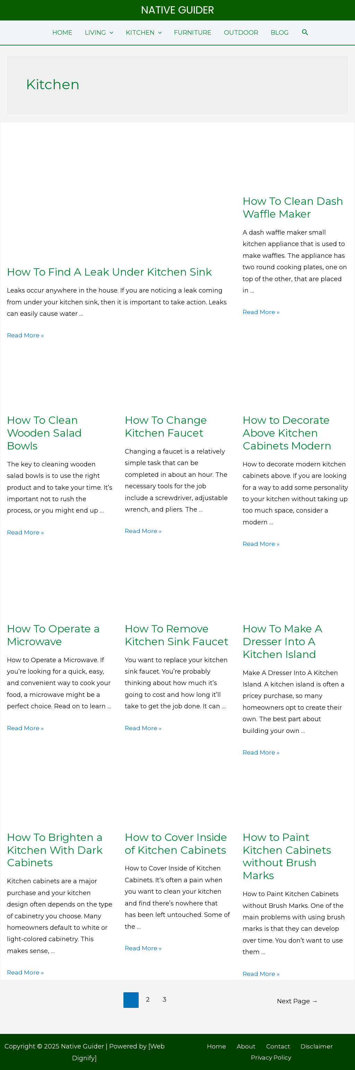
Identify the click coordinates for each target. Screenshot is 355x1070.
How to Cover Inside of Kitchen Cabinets (176, 844)
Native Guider (177, 10)
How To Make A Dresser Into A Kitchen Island (282, 641)
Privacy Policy (331, 1045)
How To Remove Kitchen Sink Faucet (176, 635)
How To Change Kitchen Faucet (166, 426)
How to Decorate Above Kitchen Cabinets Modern (287, 433)
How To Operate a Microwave (53, 635)
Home (197, 1045)
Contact (251, 1045)
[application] (109, 32)
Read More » (26, 335)
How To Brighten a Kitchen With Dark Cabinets (55, 850)
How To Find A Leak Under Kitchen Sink (109, 272)
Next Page (296, 999)
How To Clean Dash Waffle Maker (293, 207)
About (223, 1045)
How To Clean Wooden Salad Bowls (44, 433)
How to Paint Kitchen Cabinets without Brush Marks (287, 856)
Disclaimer (286, 1045)
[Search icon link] (305, 32)
